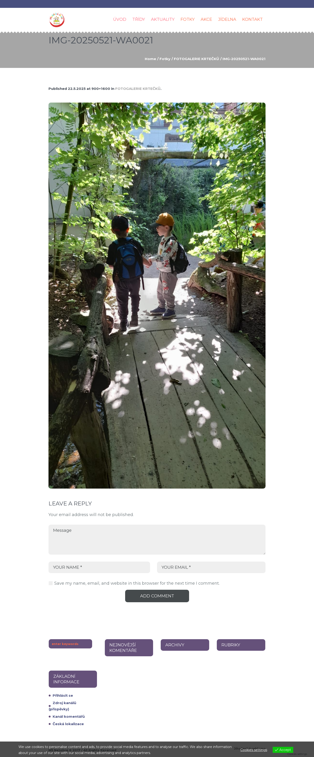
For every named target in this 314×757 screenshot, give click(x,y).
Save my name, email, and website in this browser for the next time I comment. (137, 583)
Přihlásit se (63, 695)
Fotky (165, 59)
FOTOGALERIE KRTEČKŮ (196, 59)
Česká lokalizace (68, 724)
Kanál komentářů (69, 716)
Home (150, 59)
